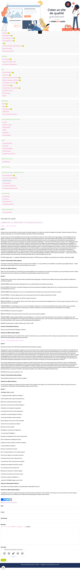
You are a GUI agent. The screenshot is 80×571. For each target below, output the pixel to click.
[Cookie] (3, 568)
